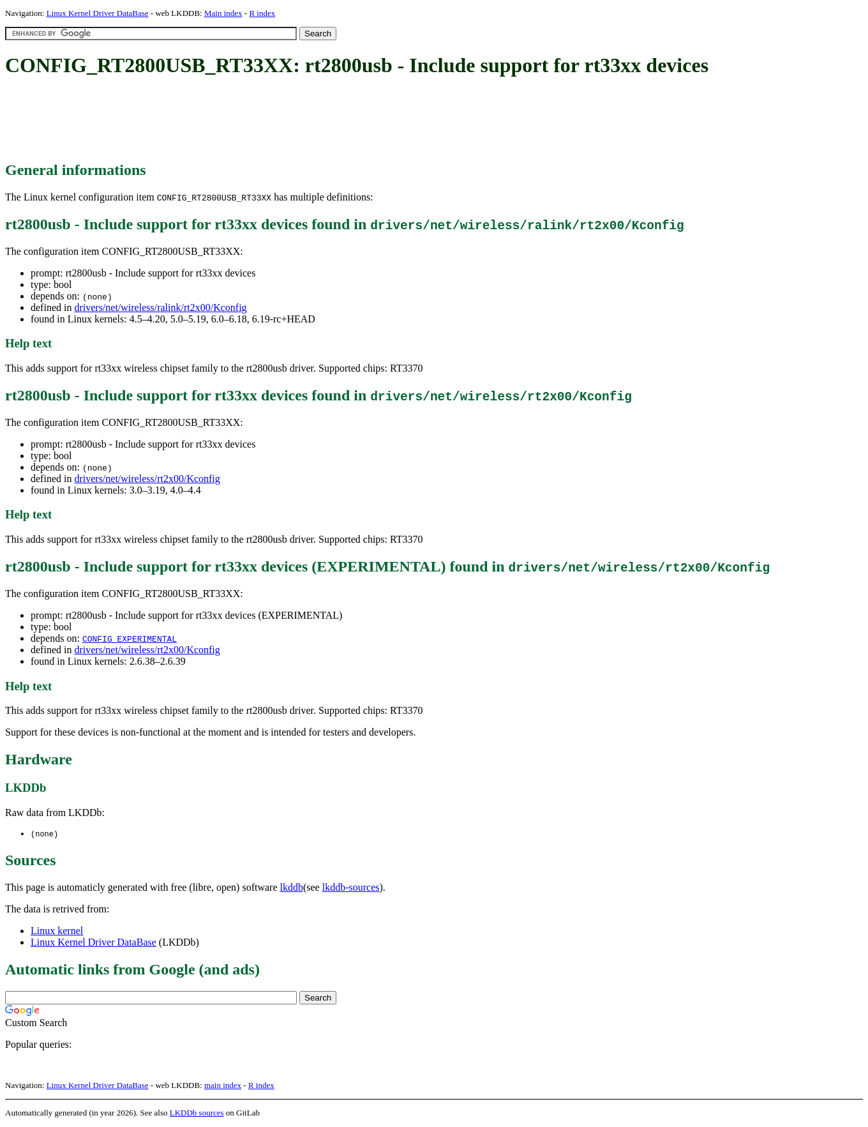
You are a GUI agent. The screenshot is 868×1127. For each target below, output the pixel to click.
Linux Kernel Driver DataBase (98, 13)
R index (262, 13)
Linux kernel (57, 931)
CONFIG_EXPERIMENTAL (129, 638)
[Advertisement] (237, 120)
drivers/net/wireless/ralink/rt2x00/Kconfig (160, 307)
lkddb (291, 887)
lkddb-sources (351, 887)
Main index (223, 13)
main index (222, 1086)
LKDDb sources (197, 1113)
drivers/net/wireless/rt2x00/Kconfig (147, 478)
